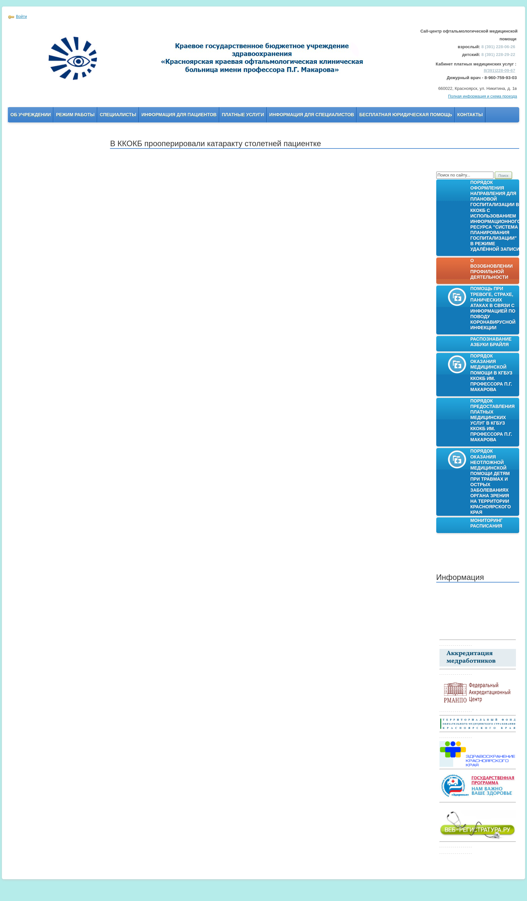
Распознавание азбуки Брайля (491, 341)
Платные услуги (243, 114)
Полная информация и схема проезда (482, 96)
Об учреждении (30, 114)
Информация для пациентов (179, 114)
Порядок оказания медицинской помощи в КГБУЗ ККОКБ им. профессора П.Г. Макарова (491, 372)
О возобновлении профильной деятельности (491, 269)
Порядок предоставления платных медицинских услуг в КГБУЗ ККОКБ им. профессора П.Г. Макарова (492, 420)
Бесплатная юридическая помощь (405, 114)
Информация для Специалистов (311, 114)
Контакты (470, 114)
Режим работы (75, 114)
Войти (21, 16)
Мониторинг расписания (486, 523)
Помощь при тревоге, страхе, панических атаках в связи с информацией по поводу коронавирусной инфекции (493, 308)
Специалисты (118, 114)
